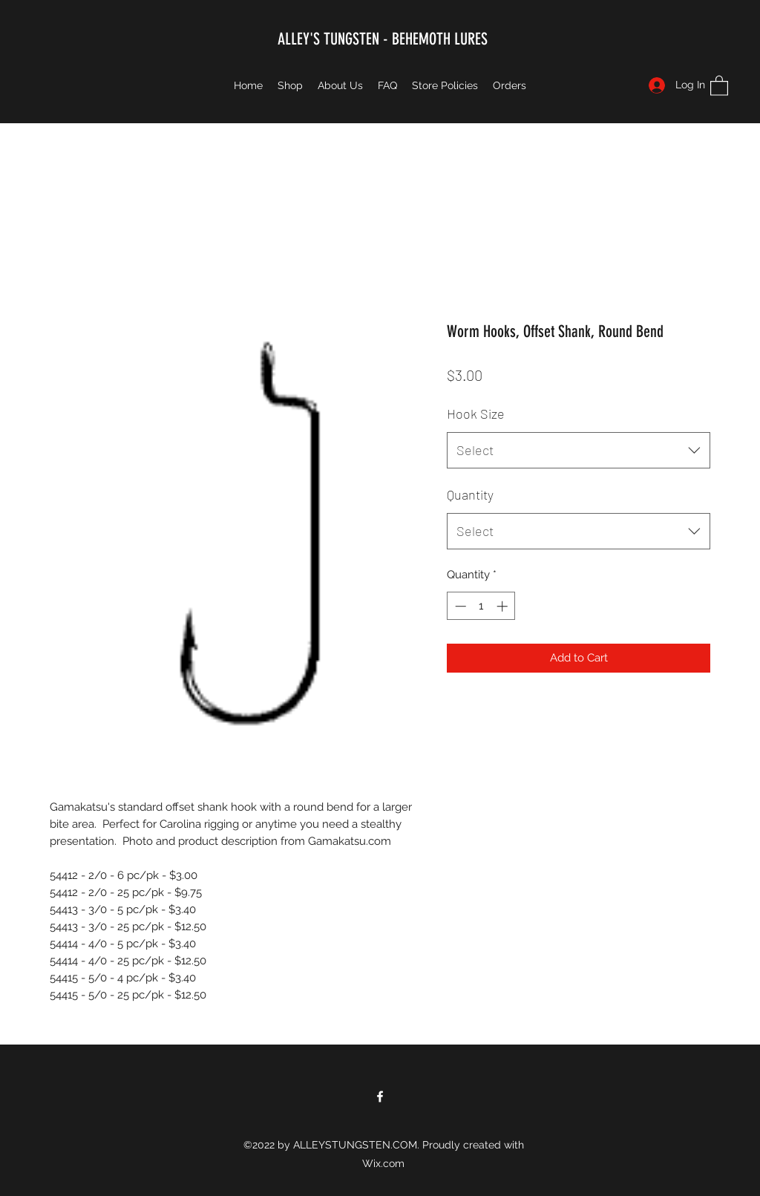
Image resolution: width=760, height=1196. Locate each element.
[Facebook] (380, 1096)
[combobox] (578, 450)
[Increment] (504, 606)
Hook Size (476, 413)
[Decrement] (459, 606)
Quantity (470, 494)
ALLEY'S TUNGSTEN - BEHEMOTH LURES (383, 39)
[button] (719, 85)
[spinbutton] (481, 606)
